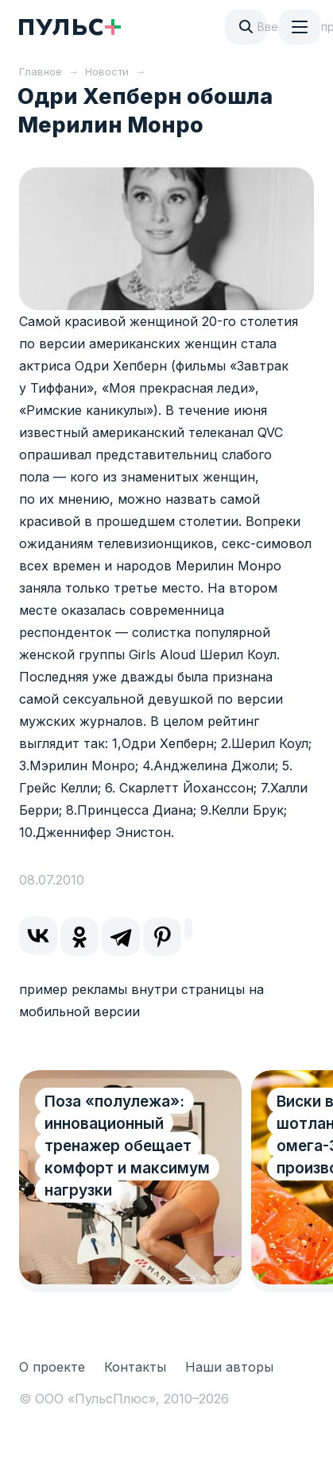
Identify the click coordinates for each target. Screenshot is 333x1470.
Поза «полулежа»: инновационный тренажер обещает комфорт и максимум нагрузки (127, 1145)
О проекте (52, 1367)
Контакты (135, 1367)
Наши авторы (229, 1367)
